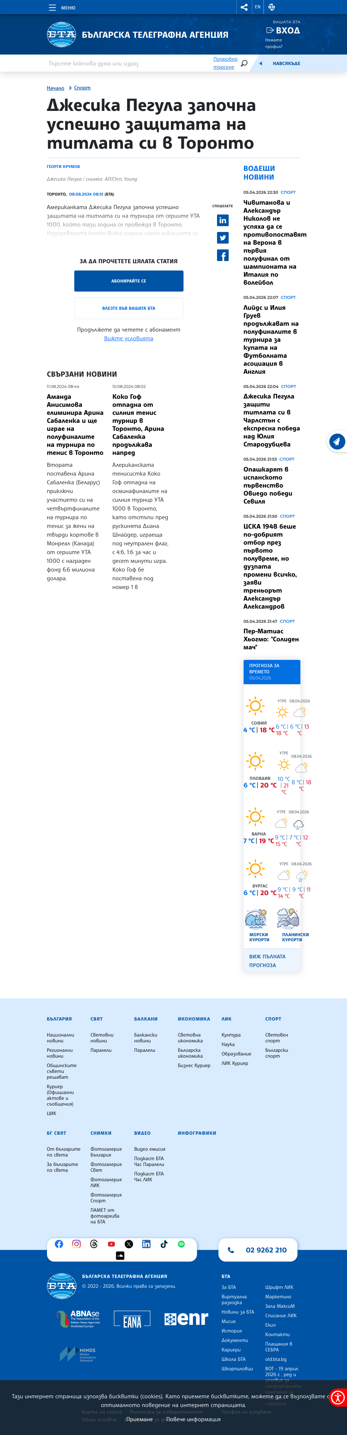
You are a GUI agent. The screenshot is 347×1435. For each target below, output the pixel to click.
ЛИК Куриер (235, 1063)
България (59, 1019)
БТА (226, 1276)
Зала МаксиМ (280, 1306)
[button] (244, 7)
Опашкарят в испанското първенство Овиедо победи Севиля (268, 485)
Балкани (146, 1019)
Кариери (231, 1350)
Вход (288, 30)
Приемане (139, 1419)
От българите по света (64, 1152)
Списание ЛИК (281, 1316)
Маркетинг (278, 1297)
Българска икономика (190, 1053)
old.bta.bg (276, 1359)
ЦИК (51, 1114)
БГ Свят (57, 1133)
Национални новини (60, 1038)
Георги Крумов (63, 166)
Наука (228, 1044)
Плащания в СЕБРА (278, 1347)
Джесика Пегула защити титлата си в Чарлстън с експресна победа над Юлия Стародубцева (272, 420)
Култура (231, 1035)
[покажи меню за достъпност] (338, 1397)
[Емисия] (260, 63)
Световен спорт (276, 1038)
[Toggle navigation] (61, 6)
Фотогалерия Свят (106, 1167)
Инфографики (197, 1133)
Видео (142, 1133)
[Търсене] (244, 63)
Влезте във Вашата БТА (128, 308)
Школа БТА (234, 1359)
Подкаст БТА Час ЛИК (149, 1177)
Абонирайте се (128, 281)
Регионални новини (60, 1053)
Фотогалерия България (106, 1152)
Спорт (82, 88)
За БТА (229, 1287)
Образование (237, 1054)
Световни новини (102, 1038)
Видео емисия (150, 1149)
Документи (235, 1340)
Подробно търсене (225, 63)
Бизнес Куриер (194, 1066)
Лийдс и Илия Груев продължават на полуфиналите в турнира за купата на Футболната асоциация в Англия (271, 340)
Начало (55, 88)
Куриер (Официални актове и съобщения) (60, 1095)
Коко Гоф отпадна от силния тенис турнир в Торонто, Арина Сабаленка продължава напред (138, 425)
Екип (270, 1325)
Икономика (194, 1019)
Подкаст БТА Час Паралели (149, 1161)
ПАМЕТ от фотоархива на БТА (105, 1216)
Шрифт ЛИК (279, 1287)
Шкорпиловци (237, 1369)
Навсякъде (286, 64)
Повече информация (193, 1419)
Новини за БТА (238, 1312)
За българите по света (62, 1167)
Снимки (101, 1133)
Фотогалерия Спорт (106, 1198)
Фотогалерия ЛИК (106, 1183)
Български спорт (276, 1053)
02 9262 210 (266, 1250)
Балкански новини (146, 1038)
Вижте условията (128, 338)
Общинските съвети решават (62, 1071)
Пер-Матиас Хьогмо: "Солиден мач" (271, 639)
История (232, 1331)
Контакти (277, 1335)
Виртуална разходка (234, 1300)
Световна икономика (190, 1038)
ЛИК (227, 1019)
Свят (97, 1019)
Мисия (229, 1321)
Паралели (101, 1050)
